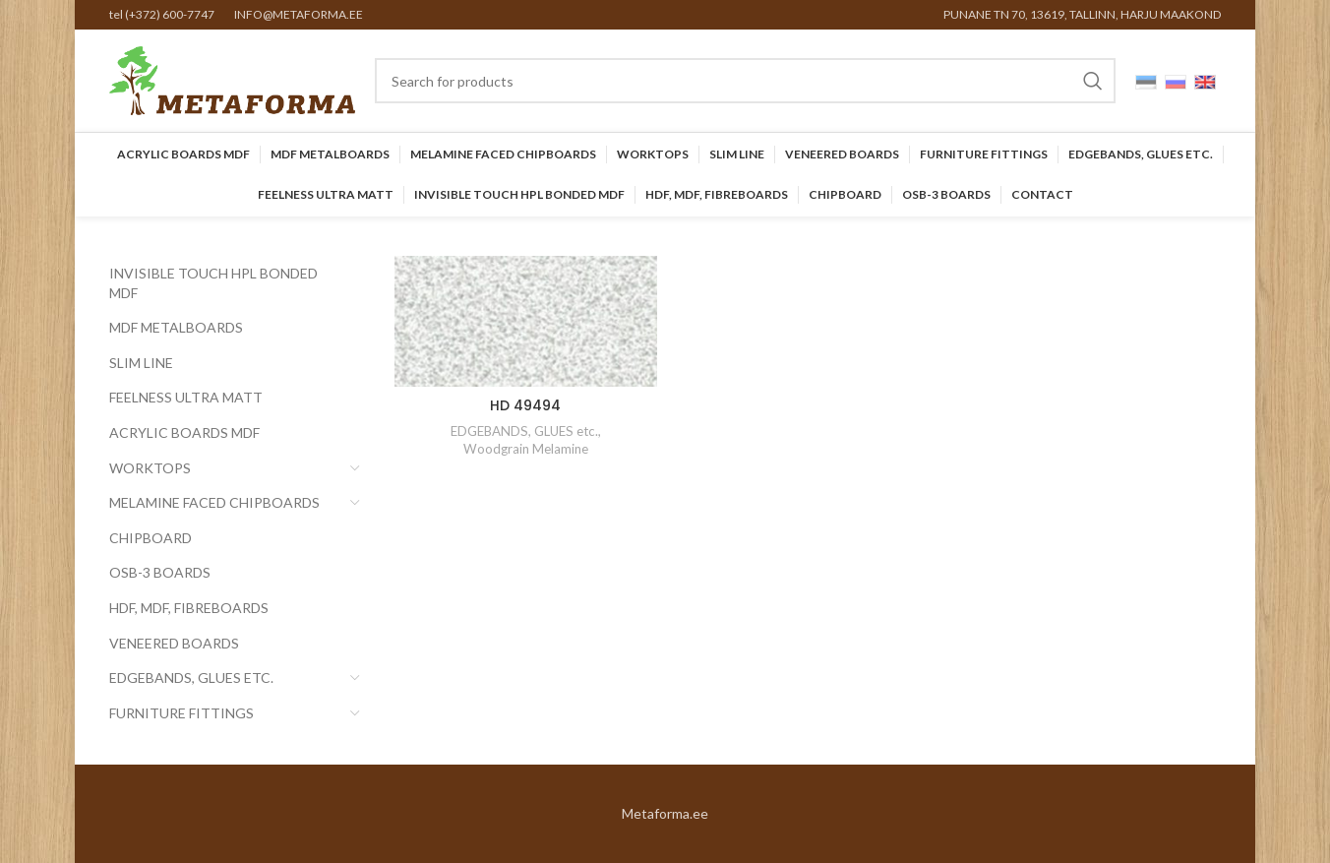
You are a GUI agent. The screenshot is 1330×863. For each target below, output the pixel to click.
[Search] (745, 80)
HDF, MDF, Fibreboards (189, 607)
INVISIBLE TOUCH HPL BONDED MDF (213, 283)
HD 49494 (525, 405)
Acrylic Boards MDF (184, 432)
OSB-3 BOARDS (160, 572)
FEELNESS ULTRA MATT (186, 397)
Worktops (150, 468)
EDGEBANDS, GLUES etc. (191, 677)
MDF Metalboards (176, 327)
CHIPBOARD (150, 537)
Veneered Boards (174, 643)
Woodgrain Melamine (525, 449)
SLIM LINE (141, 362)
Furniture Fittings (181, 713)
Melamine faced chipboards (214, 502)
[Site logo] (232, 79)
